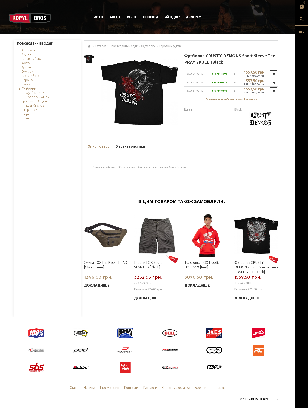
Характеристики (130, 146)
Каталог (100, 46)
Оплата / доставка (174, 387)
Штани (26, 118)
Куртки (26, 67)
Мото (115, 17)
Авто (98, 17)
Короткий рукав (37, 101)
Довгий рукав (35, 105)
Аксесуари (28, 50)
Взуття (26, 54)
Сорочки (27, 80)
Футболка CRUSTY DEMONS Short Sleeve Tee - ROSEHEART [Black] (256, 267)
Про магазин (113, 387)
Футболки (28, 88)
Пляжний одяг (31, 75)
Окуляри (27, 71)
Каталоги (151, 387)
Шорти (26, 114)
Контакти (133, 387)
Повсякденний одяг (161, 17)
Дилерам (193, 17)
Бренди (197, 387)
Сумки (25, 84)
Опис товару (98, 146)
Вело (131, 17)
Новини (94, 387)
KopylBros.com (256, 398)
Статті (79, 387)
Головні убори (31, 58)
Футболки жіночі (38, 97)
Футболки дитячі (37, 93)
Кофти (26, 63)
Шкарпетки (29, 110)
